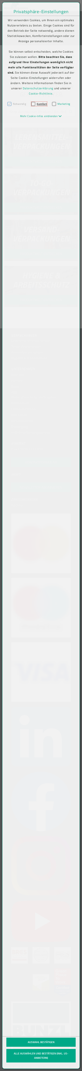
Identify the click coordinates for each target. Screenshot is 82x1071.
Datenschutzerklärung (38, 88)
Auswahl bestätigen (41, 1042)
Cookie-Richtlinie (40, 93)
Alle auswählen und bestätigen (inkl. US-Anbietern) (41, 1055)
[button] (41, 116)
